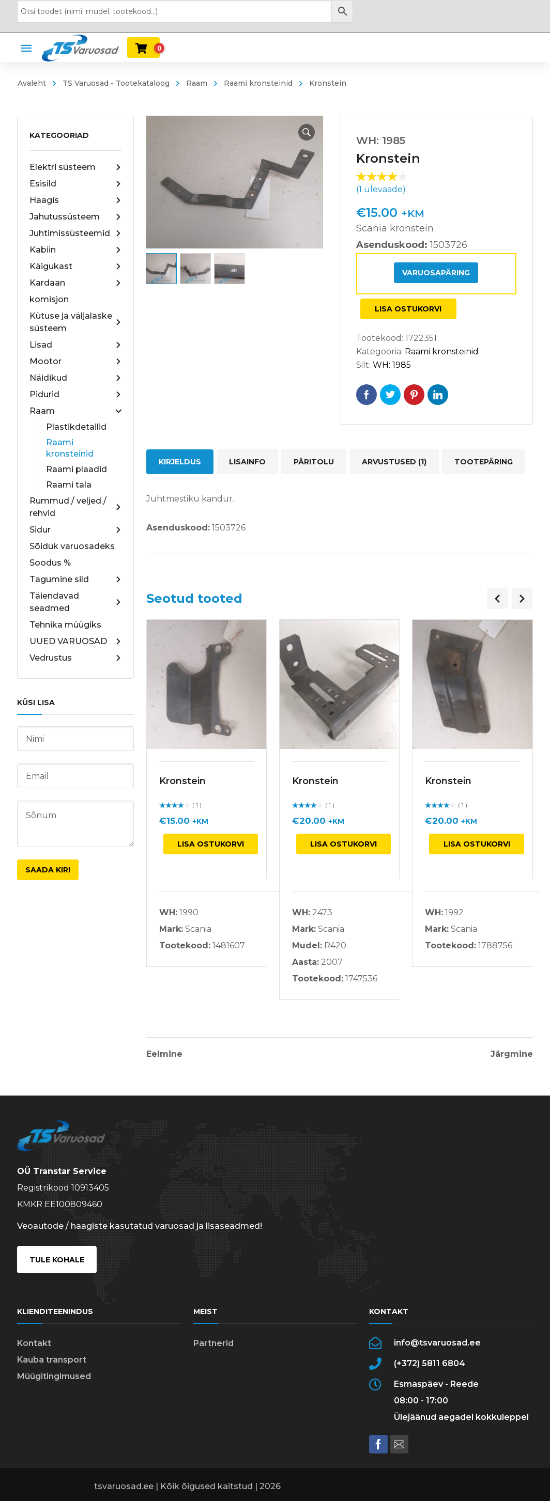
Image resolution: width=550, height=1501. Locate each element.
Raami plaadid (76, 469)
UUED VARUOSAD (75, 641)
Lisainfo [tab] (247, 461)
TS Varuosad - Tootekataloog (116, 83)
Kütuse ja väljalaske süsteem (75, 322)
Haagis (75, 200)
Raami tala (68, 485)
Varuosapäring (436, 272)
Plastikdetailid (76, 427)
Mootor (75, 361)
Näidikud (75, 378)
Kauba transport (51, 1360)
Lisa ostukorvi (408, 309)
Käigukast (75, 266)
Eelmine (164, 1054)
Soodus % (50, 563)
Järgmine (512, 1054)
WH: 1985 (392, 365)
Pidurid (75, 394)
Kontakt (34, 1343)
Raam (196, 83)
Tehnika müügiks (65, 625)
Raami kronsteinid (258, 83)
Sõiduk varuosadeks (72, 546)
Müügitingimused (54, 1376)
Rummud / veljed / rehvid (75, 507)
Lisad (75, 345)
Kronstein (182, 781)
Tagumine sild (75, 579)
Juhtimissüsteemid (75, 233)
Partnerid (213, 1343)
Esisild (75, 184)
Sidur (75, 530)
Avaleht (32, 83)
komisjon (49, 299)
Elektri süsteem (75, 167)
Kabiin (75, 250)
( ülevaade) (381, 189)
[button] (306, 132)
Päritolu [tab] (314, 461)
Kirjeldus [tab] (180, 461)
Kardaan (75, 283)
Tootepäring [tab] (483, 461)
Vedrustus (75, 658)
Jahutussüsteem (75, 217)
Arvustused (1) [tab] (394, 461)
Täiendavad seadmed (75, 602)
